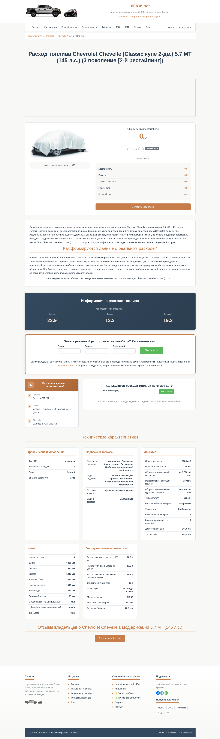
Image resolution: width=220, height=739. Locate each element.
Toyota (161, 709)
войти (171, 27)
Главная (36, 27)
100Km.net (139, 6)
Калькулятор (50, 27)
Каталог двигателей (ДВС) (128, 685)
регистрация (185, 27)
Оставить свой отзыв (143, 207)
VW (169, 715)
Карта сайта (187, 734)
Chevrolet (49, 36)
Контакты (119, 708)
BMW (171, 709)
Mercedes (184, 709)
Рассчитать (166, 391)
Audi (160, 715)
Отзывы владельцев (81, 699)
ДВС (117, 27)
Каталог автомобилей (81, 690)
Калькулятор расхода (81, 694)
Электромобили (89, 27)
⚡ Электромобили (124, 694)
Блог (148, 27)
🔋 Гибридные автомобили (128, 699)
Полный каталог (69, 27)
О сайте (159, 734)
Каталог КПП (121, 690)
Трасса (88, 346)
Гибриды (106, 27)
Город (61, 346)
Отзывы (137, 27)
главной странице (66, 365)
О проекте (120, 703)
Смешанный (119, 346)
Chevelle (62, 36)
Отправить (151, 350)
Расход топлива (34, 36)
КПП (126, 27)
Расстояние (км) (110, 390)
